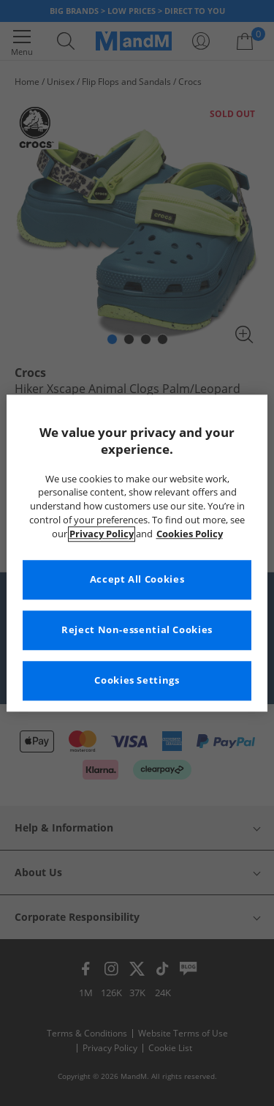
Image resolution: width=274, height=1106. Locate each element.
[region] (137, 553)
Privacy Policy (101, 534)
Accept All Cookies (137, 579)
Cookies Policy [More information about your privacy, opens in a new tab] (189, 534)
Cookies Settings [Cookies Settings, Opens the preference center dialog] (136, 680)
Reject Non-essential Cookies (137, 630)
